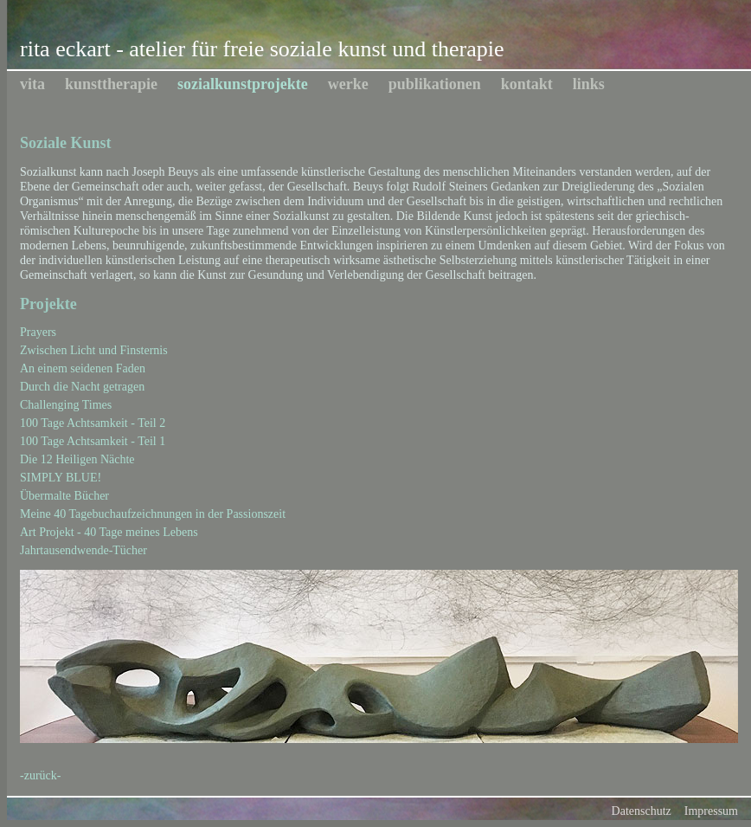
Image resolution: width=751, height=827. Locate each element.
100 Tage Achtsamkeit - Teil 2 (92, 423)
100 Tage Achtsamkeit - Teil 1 (92, 441)
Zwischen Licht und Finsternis (94, 350)
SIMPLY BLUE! (60, 477)
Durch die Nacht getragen (82, 386)
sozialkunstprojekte (242, 84)
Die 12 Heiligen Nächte (77, 459)
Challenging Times (66, 404)
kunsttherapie (111, 84)
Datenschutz (641, 810)
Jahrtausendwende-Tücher (83, 550)
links (589, 84)
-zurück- (40, 775)
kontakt (527, 84)
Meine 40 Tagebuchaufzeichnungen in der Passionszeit (153, 513)
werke (348, 84)
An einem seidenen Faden (82, 368)
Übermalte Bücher (64, 495)
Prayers (38, 332)
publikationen (434, 84)
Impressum (711, 810)
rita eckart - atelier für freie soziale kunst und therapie (262, 48)
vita (32, 84)
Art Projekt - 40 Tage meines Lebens (109, 532)
